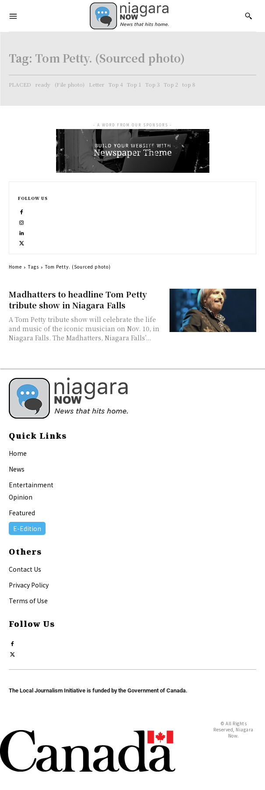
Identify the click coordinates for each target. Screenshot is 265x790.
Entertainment (31, 484)
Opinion (20, 497)
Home (15, 266)
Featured (22, 512)
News (17, 469)
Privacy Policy (29, 584)
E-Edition (27, 528)
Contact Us (25, 569)
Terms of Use (28, 600)
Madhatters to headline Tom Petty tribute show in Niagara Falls (78, 299)
